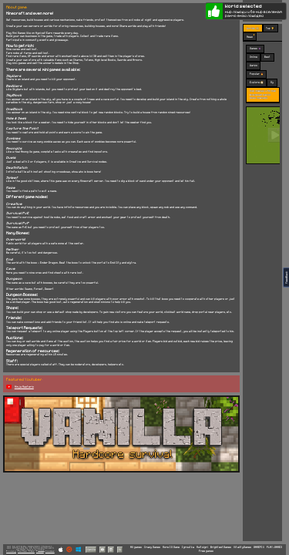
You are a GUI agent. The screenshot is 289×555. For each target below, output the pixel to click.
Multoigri (202, 547)
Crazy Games (152, 547)
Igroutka (188, 547)
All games (136, 547)
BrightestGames (220, 547)
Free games (206, 551)
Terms (40, 551)
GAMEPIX (259, 547)
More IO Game (171, 547)
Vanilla (91, 549)
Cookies (50, 551)
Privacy (11, 551)
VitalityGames (242, 547)
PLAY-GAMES (274, 547)
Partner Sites (26, 551)
